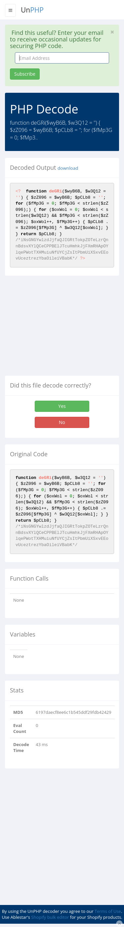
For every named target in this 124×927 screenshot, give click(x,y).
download (68, 168)
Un (32, 9)
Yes (61, 406)
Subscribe (24, 74)
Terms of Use (108, 911)
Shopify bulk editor (50, 917)
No (62, 422)
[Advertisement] (60, 328)
